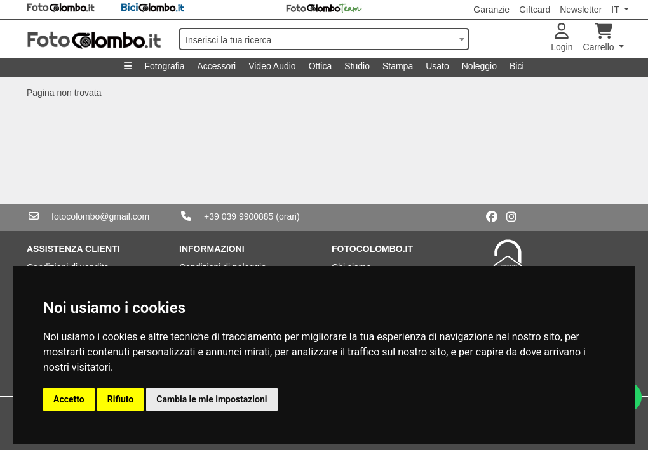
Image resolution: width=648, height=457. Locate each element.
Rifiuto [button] (120, 399)
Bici (517, 66)
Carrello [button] (600, 37)
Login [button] (561, 37)
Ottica (320, 66)
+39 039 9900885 (238, 216)
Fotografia (164, 66)
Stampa (397, 66)
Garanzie (491, 9)
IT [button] (616, 9)
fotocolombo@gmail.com (100, 216)
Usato (437, 66)
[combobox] (324, 39)
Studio (357, 66)
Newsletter (581, 9)
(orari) (287, 216)
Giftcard (534, 9)
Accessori (216, 66)
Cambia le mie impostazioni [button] (211, 399)
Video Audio (271, 66)
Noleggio (479, 66)
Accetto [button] (68, 399)
